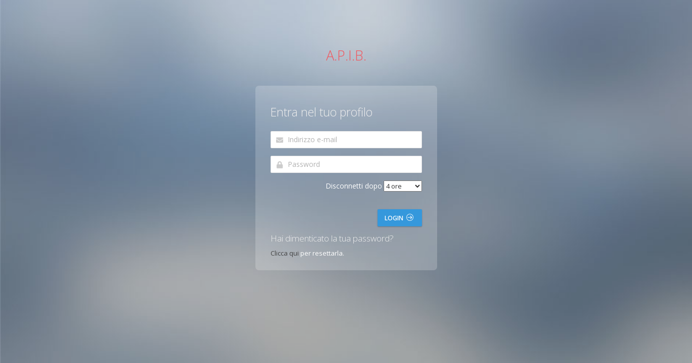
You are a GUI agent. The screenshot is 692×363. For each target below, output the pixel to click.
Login (399, 218)
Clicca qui (285, 253)
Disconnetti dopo (354, 186)
